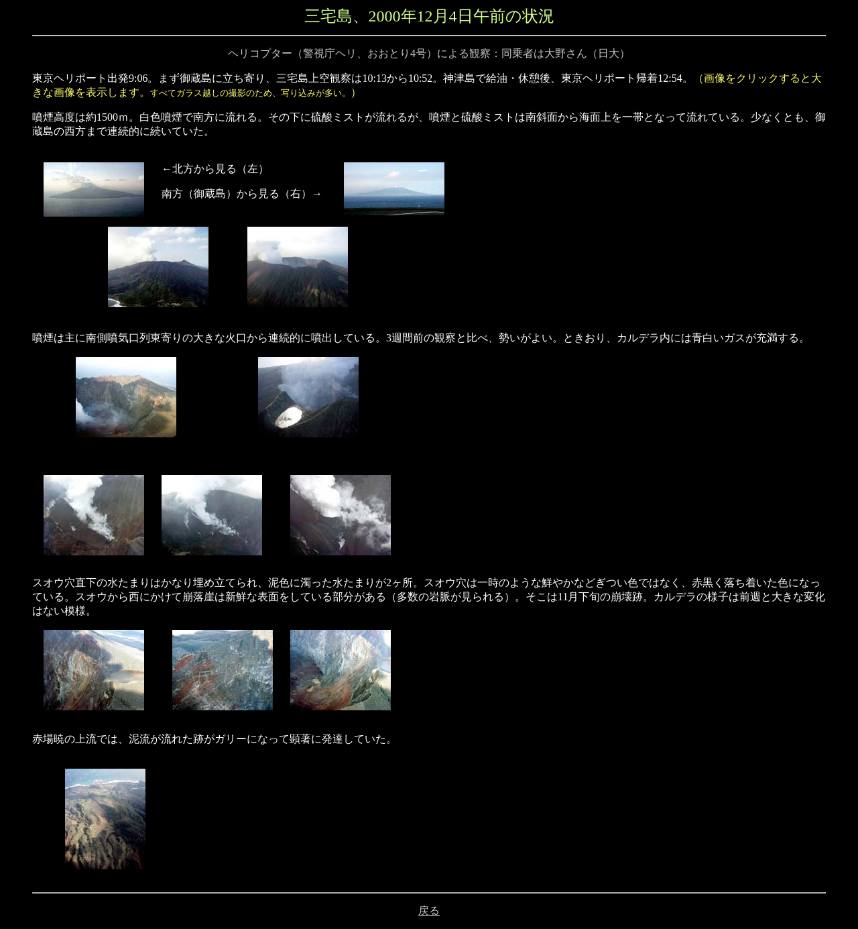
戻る (429, 910)
